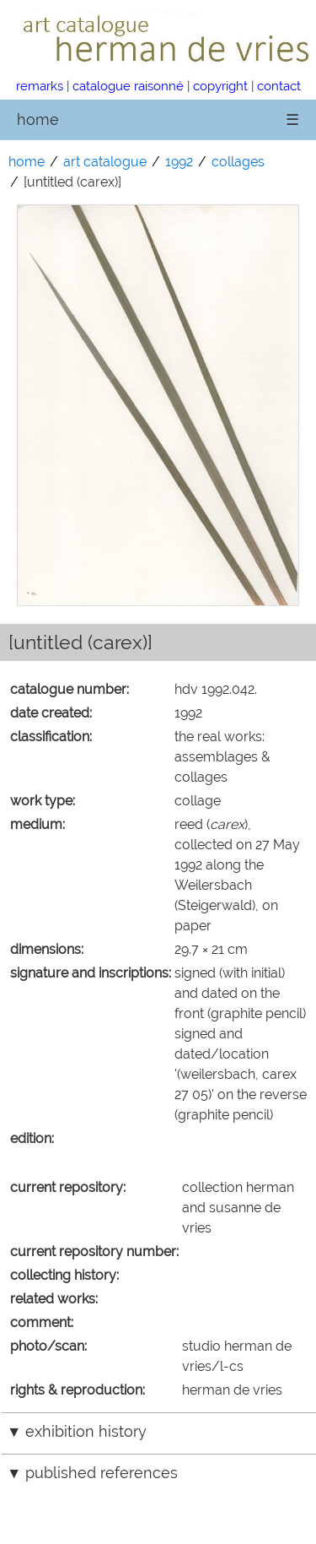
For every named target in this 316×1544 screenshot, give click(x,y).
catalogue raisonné (128, 86)
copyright (220, 86)
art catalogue (105, 162)
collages (238, 162)
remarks (39, 86)
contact (279, 86)
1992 (179, 162)
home (38, 119)
